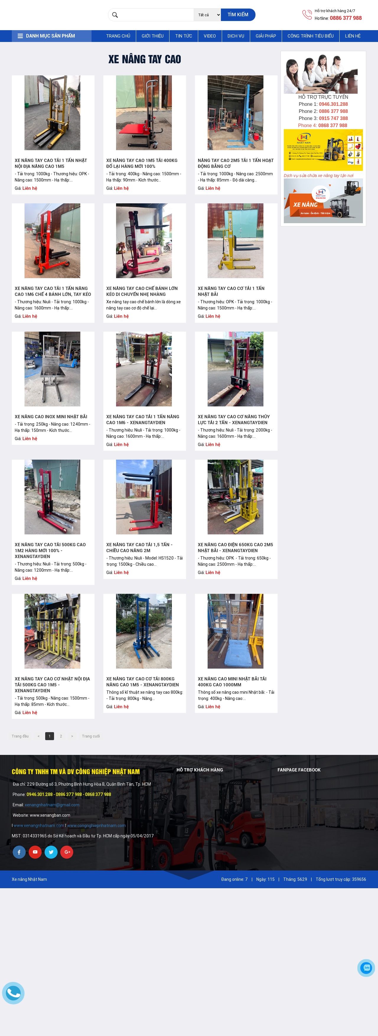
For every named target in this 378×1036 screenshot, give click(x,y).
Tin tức (183, 36)
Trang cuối (91, 736)
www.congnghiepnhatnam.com (96, 825)
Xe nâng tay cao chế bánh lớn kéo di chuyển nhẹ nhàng (142, 291)
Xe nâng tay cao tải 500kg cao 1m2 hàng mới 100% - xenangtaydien (50, 550)
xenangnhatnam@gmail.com (52, 804)
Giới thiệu (153, 36)
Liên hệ (353, 36)
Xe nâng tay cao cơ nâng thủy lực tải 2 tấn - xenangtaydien (234, 419)
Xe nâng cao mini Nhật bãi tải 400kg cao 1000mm (232, 682)
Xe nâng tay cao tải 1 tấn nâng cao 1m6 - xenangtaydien (142, 419)
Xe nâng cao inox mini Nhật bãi (51, 416)
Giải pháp (266, 36)
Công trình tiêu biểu (311, 36)
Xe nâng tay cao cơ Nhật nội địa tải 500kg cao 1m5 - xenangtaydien (52, 684)
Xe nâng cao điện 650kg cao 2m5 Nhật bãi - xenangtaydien (235, 547)
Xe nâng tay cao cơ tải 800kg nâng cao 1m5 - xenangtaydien (142, 682)
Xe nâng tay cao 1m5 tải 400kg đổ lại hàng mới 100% (141, 163)
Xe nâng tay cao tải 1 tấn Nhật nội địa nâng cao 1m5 (51, 163)
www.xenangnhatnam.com (39, 825)
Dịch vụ (236, 36)
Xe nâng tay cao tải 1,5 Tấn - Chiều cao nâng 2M (139, 547)
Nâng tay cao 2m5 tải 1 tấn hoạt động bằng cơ (236, 163)
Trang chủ (118, 36)
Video (210, 36)
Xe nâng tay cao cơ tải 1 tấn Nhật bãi (231, 291)
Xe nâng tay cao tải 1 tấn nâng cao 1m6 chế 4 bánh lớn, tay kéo (53, 291)
